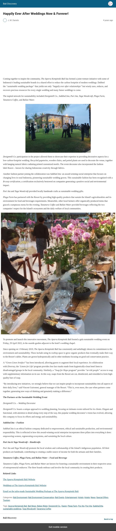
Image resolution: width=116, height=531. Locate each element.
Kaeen (64, 506)
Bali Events (59, 497)
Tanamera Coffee (44, 509)
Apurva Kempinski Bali (17, 506)
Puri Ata (88, 506)
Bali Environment (20, 497)
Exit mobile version (58, 527)
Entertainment (71, 497)
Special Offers (102, 497)
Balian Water (42, 506)
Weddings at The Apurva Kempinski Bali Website (25, 485)
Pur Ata (81, 506)
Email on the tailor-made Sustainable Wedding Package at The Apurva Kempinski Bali (41, 491)
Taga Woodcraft (29, 509)
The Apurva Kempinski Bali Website (19, 479)
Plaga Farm (72, 506)
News (93, 497)
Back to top (108, 519)
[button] (110, 273)
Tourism (6, 500)
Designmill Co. (55, 506)
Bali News (32, 506)
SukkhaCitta (98, 506)
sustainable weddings (12, 509)
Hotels (80, 497)
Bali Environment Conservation (41, 497)
